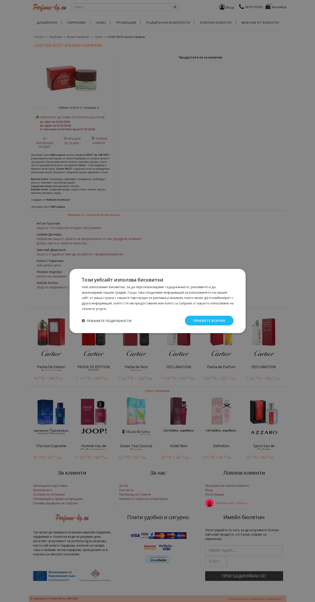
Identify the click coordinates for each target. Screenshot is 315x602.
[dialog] (157, 301)
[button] (106, 321)
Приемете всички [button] (209, 320)
